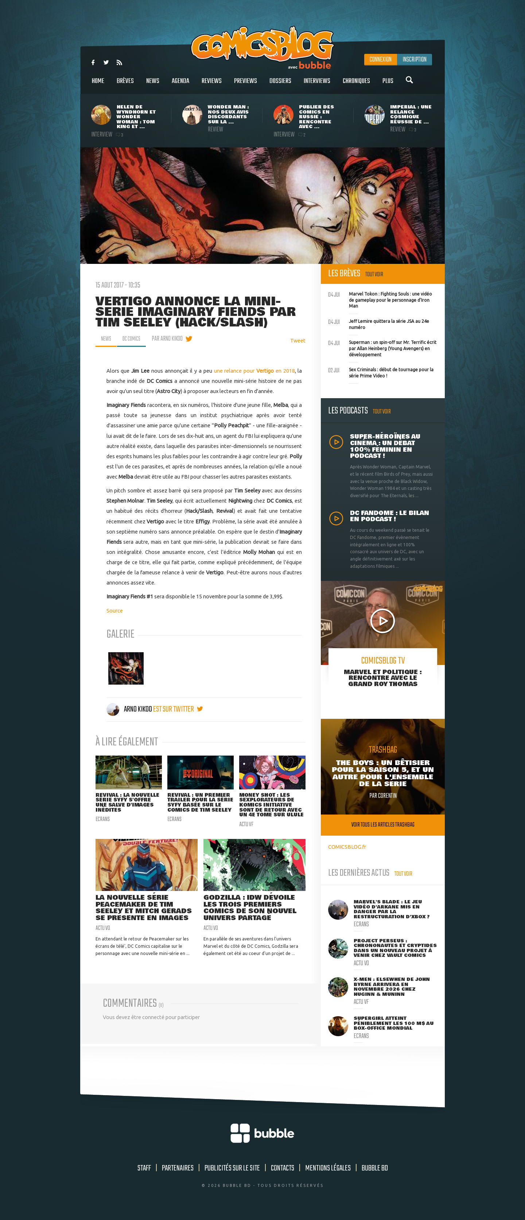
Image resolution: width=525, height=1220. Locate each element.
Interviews (317, 85)
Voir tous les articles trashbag (383, 825)
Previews (245, 85)
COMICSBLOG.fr (347, 847)
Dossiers (280, 85)
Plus (388, 85)
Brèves (125, 85)
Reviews (211, 85)
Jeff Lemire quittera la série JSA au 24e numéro (378, 323)
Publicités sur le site (232, 1174)
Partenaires (178, 1174)
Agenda (180, 85)
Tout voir (374, 275)
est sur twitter (178, 709)
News (153, 85)
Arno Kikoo (129, 709)
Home (98, 85)
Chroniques (356, 85)
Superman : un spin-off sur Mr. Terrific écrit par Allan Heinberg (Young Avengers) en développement (382, 347)
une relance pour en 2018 (254, 371)
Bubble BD (375, 1174)
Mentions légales (328, 1174)
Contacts (282, 1174)
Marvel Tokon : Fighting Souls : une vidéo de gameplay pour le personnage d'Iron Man (380, 299)
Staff (144, 1174)
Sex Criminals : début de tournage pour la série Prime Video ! (380, 372)
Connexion (381, 60)
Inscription (414, 60)
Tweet (298, 340)
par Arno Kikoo (172, 339)
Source (114, 610)
